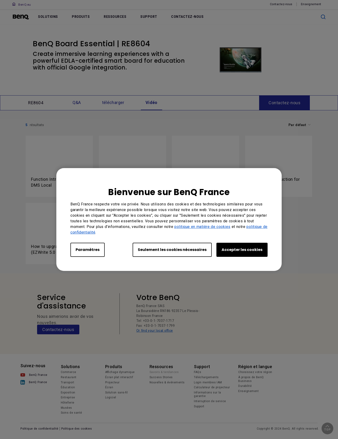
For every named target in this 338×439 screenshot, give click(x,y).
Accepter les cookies (242, 249)
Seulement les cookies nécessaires (172, 249)
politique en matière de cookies (202, 226)
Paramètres (88, 249)
